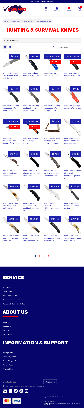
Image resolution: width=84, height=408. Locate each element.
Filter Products (11, 41)
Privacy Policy (8, 365)
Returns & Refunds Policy (13, 300)
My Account (7, 288)
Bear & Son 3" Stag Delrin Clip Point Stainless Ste (10, 205)
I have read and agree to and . (23, 386)
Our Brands (7, 334)
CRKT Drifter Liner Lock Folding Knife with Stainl (10, 75)
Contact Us (7, 326)
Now (52, 56)
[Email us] (5, 390)
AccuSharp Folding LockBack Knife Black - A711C (11, 108)
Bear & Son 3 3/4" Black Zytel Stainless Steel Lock (31, 173)
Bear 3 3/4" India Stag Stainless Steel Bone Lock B (72, 238)
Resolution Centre (10, 296)
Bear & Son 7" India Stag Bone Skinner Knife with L (11, 238)
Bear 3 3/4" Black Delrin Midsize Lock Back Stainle (52, 238)
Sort (52, 47)
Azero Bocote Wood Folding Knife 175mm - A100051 (52, 140)
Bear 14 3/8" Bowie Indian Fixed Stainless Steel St (31, 238)
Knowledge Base (9, 357)
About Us (6, 322)
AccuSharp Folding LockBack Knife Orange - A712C (52, 108)
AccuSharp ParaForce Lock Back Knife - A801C (11, 140)
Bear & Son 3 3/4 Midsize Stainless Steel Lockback (71, 140)
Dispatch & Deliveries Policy (14, 304)
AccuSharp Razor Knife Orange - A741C (30, 140)
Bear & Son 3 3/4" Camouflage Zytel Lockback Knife (51, 173)
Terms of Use (8, 369)
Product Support (9, 361)
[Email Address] (22, 381)
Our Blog (6, 330)
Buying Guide (8, 353)
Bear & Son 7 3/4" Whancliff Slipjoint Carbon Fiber (72, 205)
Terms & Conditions (26, 386)
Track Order (7, 292)
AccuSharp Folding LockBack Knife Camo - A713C (31, 108)
